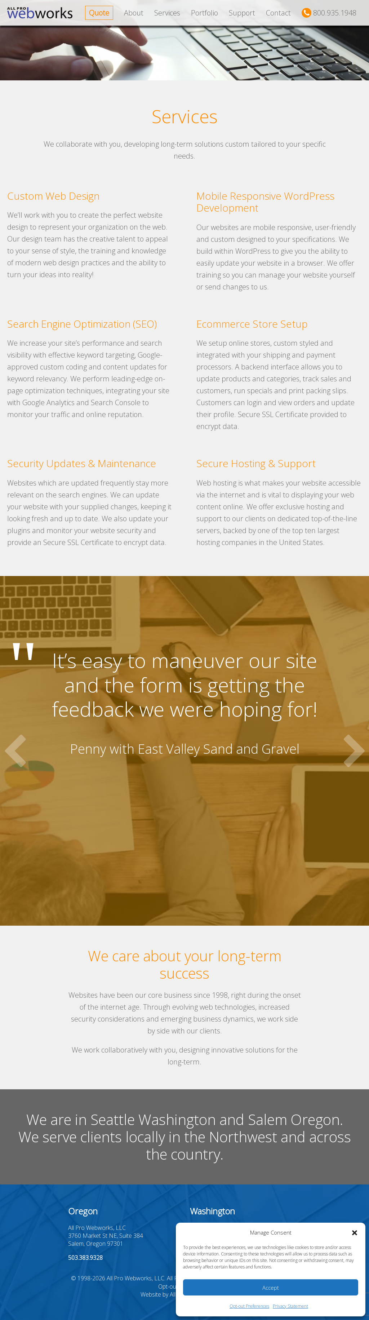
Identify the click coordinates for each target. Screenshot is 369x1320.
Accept (270, 1287)
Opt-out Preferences (249, 1306)
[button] (354, 1232)
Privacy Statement (290, 1306)
